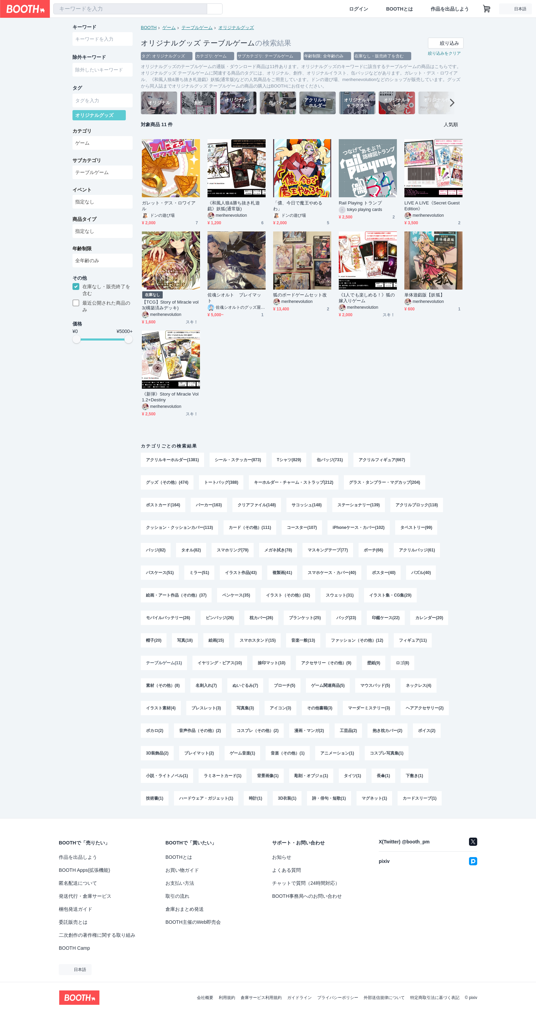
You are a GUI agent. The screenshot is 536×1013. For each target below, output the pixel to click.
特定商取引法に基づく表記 (434, 998)
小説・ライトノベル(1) (167, 775)
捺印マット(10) (271, 663)
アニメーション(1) (337, 753)
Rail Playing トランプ (360, 202)
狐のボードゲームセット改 (300, 294)
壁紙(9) (373, 663)
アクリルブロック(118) (417, 505)
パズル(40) (421, 572)
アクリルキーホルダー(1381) (172, 459)
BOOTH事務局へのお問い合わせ (307, 896)
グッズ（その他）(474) (167, 482)
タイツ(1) (352, 775)
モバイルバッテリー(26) (168, 617)
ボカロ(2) (154, 730)
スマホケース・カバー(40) (332, 572)
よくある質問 (286, 870)
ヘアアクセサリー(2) (425, 708)
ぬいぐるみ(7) (245, 685)
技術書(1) (154, 798)
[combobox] (130, 8)
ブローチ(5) (284, 685)
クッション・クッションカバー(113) (179, 527)
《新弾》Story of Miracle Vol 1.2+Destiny (170, 396)
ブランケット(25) (305, 617)
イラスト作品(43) (241, 572)
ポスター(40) (384, 572)
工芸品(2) (348, 730)
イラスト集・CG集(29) (390, 595)
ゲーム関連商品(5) (328, 685)
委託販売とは (73, 922)
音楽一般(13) (303, 640)
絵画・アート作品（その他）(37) (176, 595)
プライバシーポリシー (337, 998)
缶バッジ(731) (330, 459)
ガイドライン (299, 998)
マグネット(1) (374, 798)
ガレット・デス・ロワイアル (169, 205)
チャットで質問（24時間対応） (306, 883)
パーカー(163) (209, 505)
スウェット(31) (339, 595)
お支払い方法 (179, 883)
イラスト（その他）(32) (288, 595)
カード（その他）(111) (250, 527)
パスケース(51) (160, 572)
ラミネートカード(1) (223, 775)
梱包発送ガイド (75, 909)
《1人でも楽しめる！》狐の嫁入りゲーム (367, 297)
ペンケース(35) (236, 595)
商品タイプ (84, 219)
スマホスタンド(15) (258, 640)
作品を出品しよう (450, 8)
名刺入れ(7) (206, 685)
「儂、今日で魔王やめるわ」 (297, 205)
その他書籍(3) (320, 708)
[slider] (76, 339)
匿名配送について (78, 883)
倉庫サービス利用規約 (261, 998)
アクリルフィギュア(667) (382, 459)
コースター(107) (302, 527)
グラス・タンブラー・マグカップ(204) (384, 482)
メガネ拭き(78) (278, 550)
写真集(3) (245, 708)
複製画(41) (282, 572)
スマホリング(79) (233, 550)
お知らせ (281, 857)
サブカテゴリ (86, 160)
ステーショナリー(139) (358, 505)
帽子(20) (153, 640)
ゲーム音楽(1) (242, 753)
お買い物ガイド (182, 870)
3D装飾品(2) (157, 753)
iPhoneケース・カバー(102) (359, 527)
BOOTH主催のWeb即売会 (193, 922)
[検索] (200, 9)
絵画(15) (216, 640)
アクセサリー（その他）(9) (326, 663)
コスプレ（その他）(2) (258, 730)
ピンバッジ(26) (219, 617)
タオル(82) (191, 550)
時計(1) (255, 798)
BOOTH (149, 27)
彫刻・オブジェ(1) (311, 775)
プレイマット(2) (199, 753)
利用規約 (227, 998)
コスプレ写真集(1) (387, 753)
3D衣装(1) (287, 798)
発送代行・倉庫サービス (85, 896)
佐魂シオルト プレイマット (234, 297)
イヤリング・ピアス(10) (220, 663)
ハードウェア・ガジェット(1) (206, 798)
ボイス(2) (427, 730)
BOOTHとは (399, 8)
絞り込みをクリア (444, 53)
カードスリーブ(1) (420, 798)
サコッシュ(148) (307, 505)
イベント (82, 189)
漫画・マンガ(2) (309, 730)
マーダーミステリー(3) (369, 708)
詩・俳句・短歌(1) (329, 798)
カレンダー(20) (429, 617)
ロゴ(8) (402, 663)
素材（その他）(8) (163, 685)
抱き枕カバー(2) (387, 730)
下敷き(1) (414, 775)
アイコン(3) (280, 708)
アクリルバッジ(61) (417, 550)
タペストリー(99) (416, 527)
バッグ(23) (346, 617)
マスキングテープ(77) (328, 550)
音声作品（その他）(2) (200, 730)
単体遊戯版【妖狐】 (424, 294)
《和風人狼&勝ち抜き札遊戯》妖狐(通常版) (233, 205)
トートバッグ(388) (221, 482)
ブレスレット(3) (206, 708)
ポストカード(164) (163, 505)
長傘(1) (383, 775)
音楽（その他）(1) (288, 753)
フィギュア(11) (413, 640)
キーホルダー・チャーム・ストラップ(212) (293, 482)
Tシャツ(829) (289, 459)
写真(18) (184, 640)
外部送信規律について (384, 998)
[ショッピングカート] (487, 9)
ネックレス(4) (418, 685)
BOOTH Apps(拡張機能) (84, 870)
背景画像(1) (268, 775)
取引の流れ (177, 896)
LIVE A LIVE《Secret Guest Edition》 (432, 205)
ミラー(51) (199, 572)
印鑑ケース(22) (386, 617)
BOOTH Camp (74, 948)
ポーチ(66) (373, 550)
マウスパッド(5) (375, 685)
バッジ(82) (155, 550)
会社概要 (205, 998)
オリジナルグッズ (236, 27)
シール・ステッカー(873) (238, 459)
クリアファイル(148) (257, 505)
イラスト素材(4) (161, 708)
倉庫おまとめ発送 (184, 909)
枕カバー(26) (261, 617)
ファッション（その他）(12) (357, 640)
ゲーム (169, 27)
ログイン (358, 8)
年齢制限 (82, 248)
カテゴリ (82, 131)
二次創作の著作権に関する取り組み (97, 935)
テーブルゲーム (197, 27)
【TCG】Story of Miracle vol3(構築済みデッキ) (170, 304)
